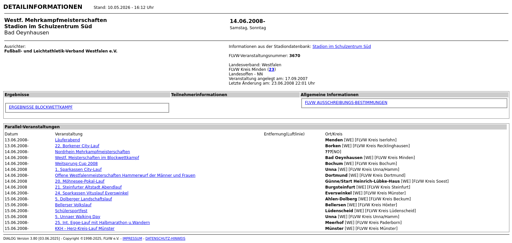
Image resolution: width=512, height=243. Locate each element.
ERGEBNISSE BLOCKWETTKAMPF (41, 107)
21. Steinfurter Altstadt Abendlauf (88, 187)
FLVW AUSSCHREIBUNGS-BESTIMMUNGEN (346, 102)
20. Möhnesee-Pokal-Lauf (80, 181)
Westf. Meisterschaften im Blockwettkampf (97, 157)
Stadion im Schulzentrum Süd (342, 46)
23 (271, 69)
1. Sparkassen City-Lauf (78, 169)
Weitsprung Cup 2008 (76, 163)
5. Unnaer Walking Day (78, 216)
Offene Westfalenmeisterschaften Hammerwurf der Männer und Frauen (125, 175)
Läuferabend (67, 140)
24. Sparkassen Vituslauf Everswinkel (91, 193)
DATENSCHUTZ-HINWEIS (166, 238)
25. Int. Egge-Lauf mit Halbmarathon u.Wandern (102, 222)
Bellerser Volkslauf (73, 205)
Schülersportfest (71, 211)
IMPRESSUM (132, 238)
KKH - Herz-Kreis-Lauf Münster (85, 228)
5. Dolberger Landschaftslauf (83, 199)
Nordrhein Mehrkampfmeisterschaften (92, 152)
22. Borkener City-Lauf (77, 146)
